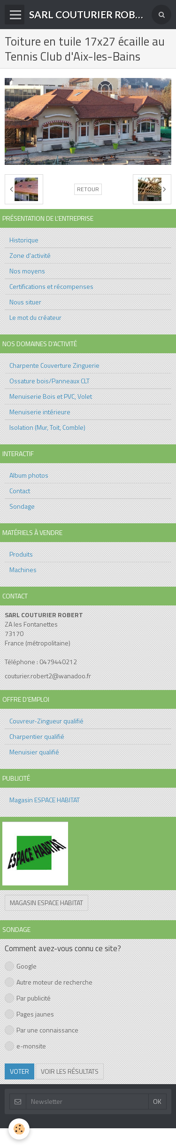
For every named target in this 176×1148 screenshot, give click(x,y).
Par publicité (28, 998)
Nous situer (25, 302)
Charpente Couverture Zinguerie (54, 365)
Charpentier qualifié (36, 736)
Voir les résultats (70, 1071)
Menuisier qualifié (34, 752)
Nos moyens (27, 271)
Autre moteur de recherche (48, 982)
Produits (21, 554)
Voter (19, 1071)
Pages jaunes (29, 1014)
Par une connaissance (41, 1030)
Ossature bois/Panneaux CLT (49, 381)
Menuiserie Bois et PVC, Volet (50, 396)
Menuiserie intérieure (39, 412)
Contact (19, 491)
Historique (23, 240)
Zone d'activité (30, 255)
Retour (88, 189)
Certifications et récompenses (51, 286)
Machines (23, 569)
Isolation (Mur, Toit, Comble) (47, 427)
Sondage (22, 506)
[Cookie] (19, 1129)
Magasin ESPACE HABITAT (44, 800)
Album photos (28, 475)
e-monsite (25, 1046)
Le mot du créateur (35, 317)
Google (21, 966)
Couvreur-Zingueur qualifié (46, 721)
